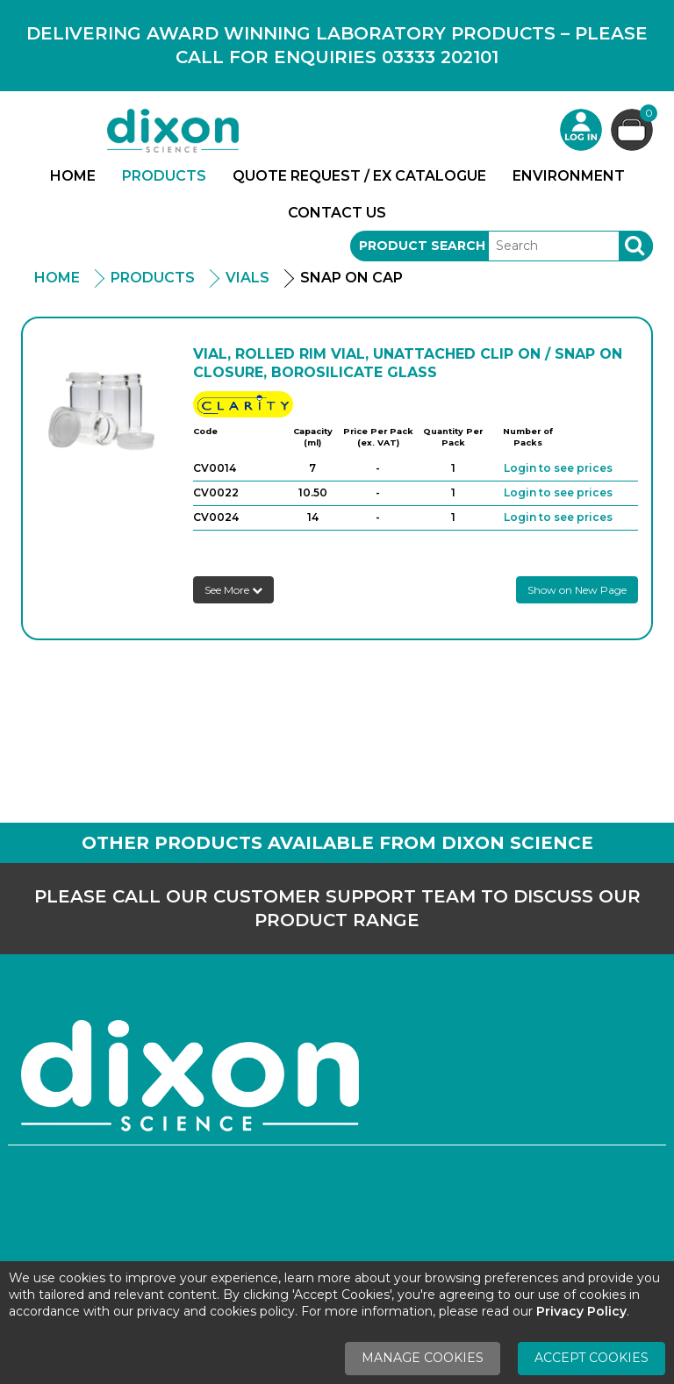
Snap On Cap (351, 277)
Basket (646, 115)
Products (164, 176)
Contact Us (337, 212)
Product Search (422, 245)
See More (233, 589)
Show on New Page (577, 589)
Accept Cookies (591, 1358)
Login (581, 130)
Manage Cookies (423, 1358)
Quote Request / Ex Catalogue (359, 176)
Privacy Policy (581, 1311)
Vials (247, 277)
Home (73, 176)
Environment (569, 176)
